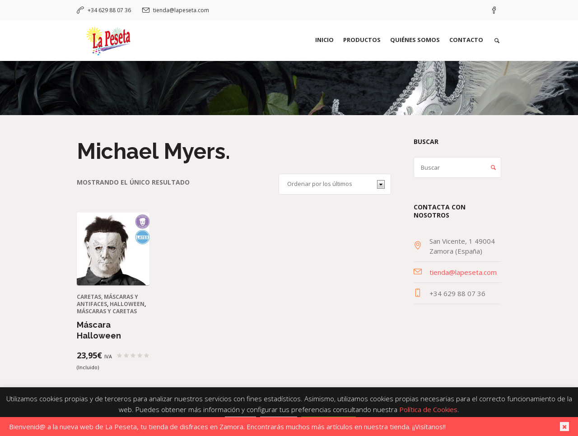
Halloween (127, 304)
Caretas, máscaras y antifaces (107, 300)
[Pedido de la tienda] (335, 184)
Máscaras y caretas (107, 311)
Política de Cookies (428, 409)
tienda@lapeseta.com (181, 10)
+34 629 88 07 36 (109, 10)
